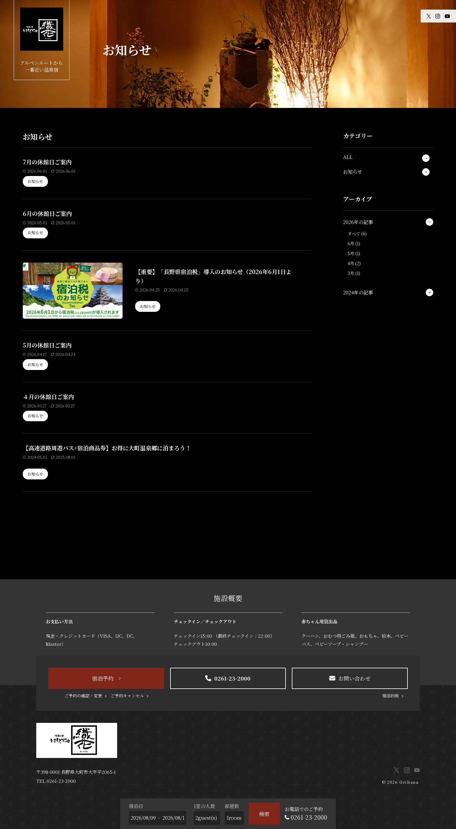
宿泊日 (136, 806)
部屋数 (232, 806)
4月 (351, 263)
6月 (351, 243)
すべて (354, 234)
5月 (351, 253)
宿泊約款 (390, 696)
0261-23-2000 (61, 781)
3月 (351, 273)
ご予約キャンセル (127, 696)
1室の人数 (204, 806)
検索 (264, 814)
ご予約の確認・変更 (83, 696)
